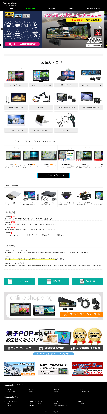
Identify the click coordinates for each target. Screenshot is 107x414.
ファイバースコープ (58, 403)
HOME (12, 8)
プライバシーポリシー (83, 391)
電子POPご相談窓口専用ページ (53, 354)
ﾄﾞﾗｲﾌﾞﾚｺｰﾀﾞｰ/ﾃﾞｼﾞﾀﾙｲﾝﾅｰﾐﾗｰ (36, 401)
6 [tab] (57, 50)
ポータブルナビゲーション (10, 401)
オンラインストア (31, 8)
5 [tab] (55, 50)
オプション (81, 403)
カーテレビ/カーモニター (60, 401)
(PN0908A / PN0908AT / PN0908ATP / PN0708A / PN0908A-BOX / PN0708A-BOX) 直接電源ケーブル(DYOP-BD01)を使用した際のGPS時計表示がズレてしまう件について (53, 266)
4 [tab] (52, 50)
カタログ (19, 281)
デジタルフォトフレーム (35, 403)
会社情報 (56, 391)
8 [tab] (63, 50)
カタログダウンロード (93, 8)
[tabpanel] (53, 29)
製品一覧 (53, 281)
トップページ (7, 389)
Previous (2, 29)
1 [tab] (44, 50)
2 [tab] (47, 50)
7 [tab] (60, 50)
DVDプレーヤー (82, 401)
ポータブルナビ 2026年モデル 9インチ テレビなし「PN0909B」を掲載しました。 (29, 219)
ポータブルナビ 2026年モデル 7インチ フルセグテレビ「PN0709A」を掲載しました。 (30, 229)
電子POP (6, 403)
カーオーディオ (33, 405)
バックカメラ (7, 405)
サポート (72, 8)
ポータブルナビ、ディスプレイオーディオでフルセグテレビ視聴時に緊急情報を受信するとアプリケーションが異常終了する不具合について (47, 253)
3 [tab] (49, 50)
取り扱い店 (51, 8)
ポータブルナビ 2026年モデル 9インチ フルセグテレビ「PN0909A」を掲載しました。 (30, 224)
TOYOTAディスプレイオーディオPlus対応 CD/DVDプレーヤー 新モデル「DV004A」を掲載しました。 (35, 235)
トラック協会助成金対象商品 (61, 405)
